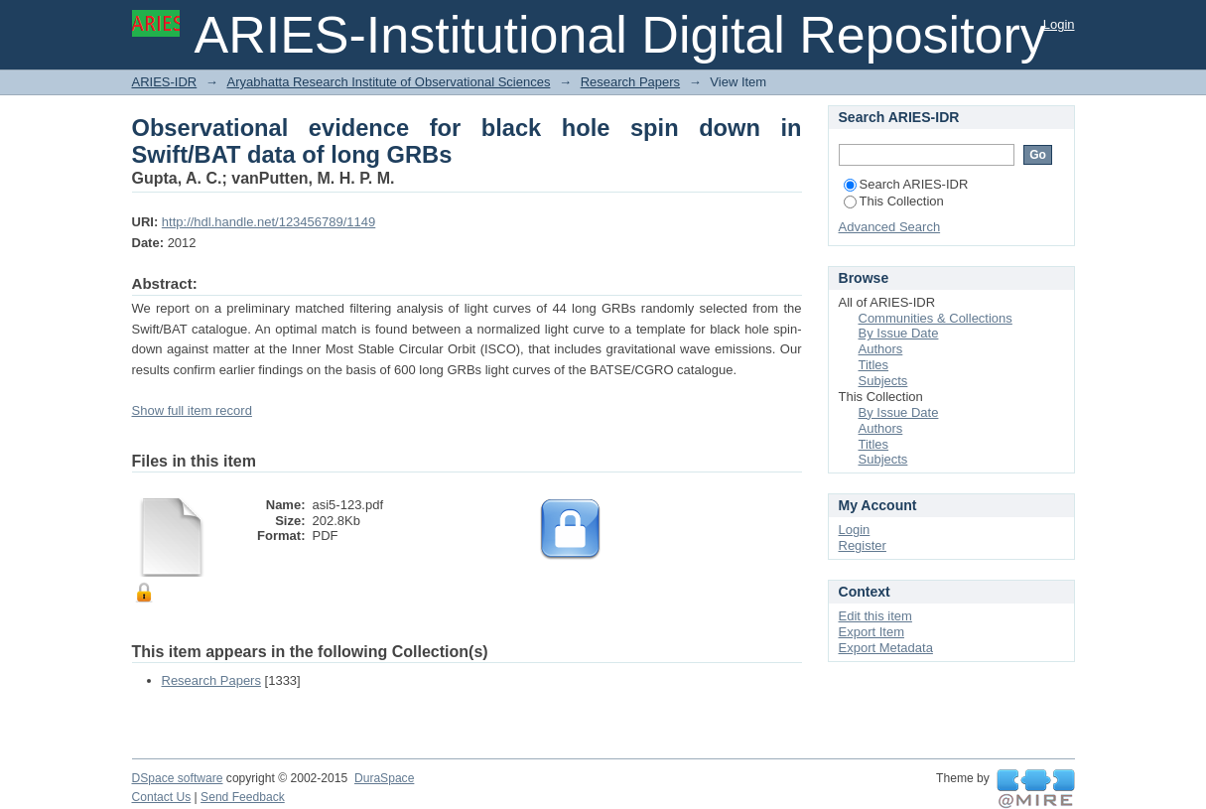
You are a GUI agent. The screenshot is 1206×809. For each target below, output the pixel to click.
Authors (881, 348)
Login (1059, 24)
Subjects (883, 380)
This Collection (894, 201)
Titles (874, 364)
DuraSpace (384, 778)
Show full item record (192, 410)
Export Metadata (886, 647)
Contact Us (162, 797)
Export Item (871, 631)
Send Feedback (243, 797)
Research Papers (630, 81)
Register (862, 545)
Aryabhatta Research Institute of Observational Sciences (388, 81)
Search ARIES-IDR (906, 184)
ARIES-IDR (165, 81)
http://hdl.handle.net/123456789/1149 (268, 221)
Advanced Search (890, 226)
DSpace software (177, 778)
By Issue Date (899, 333)
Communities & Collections (935, 318)
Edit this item (875, 615)
